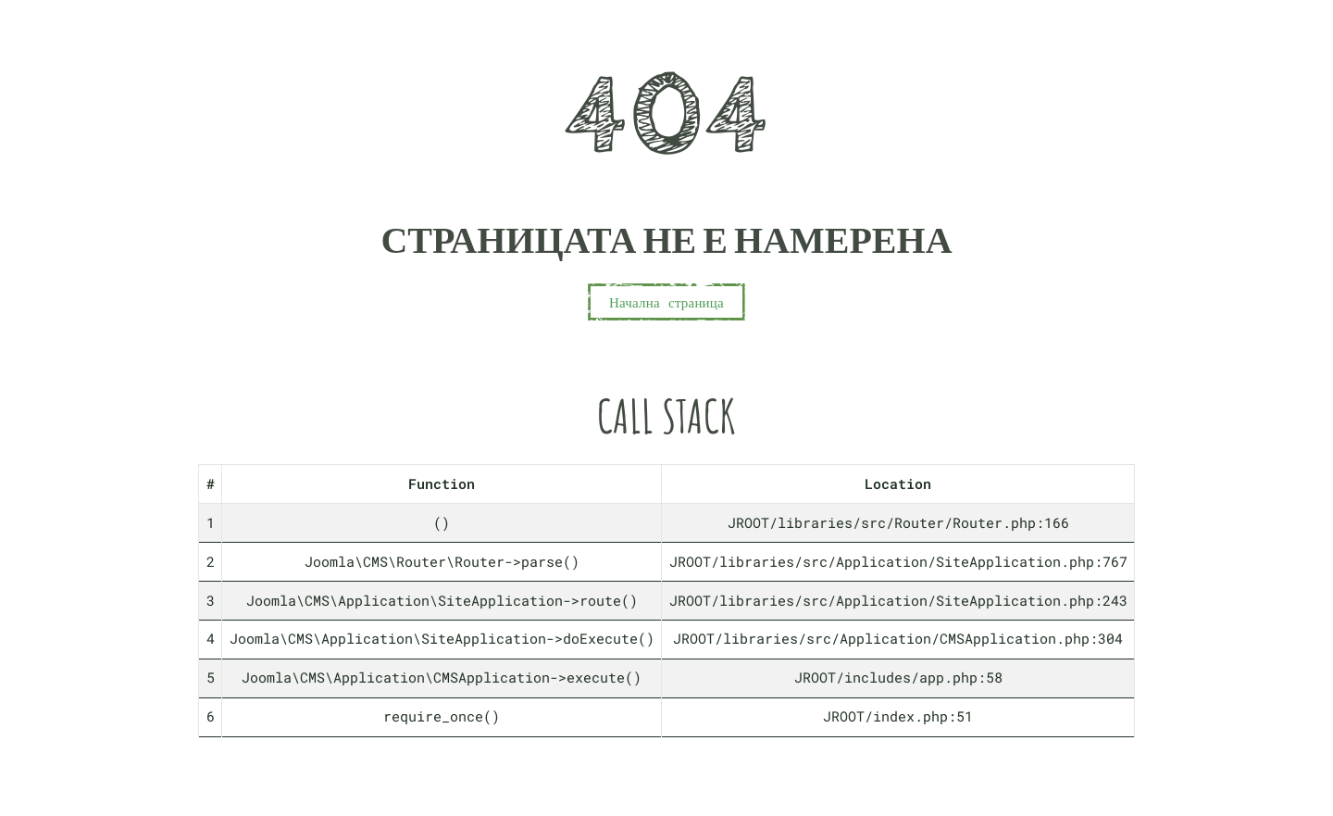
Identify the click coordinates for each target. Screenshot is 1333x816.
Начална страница (666, 302)
